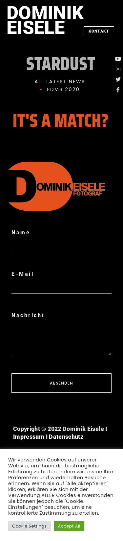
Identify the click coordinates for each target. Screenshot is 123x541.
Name (20, 232)
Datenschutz (66, 436)
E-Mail (22, 274)
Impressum (28, 436)
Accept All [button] (69, 526)
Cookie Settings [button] (29, 526)
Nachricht (28, 315)
